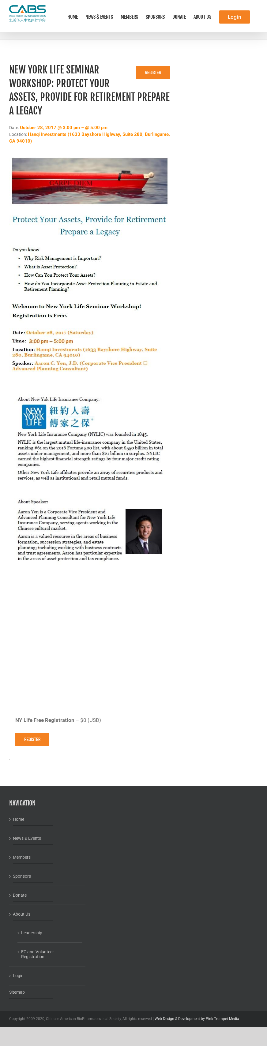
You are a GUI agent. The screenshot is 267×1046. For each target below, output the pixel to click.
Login (18, 975)
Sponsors (22, 876)
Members (22, 857)
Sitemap (17, 992)
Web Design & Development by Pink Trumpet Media (197, 1019)
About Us (21, 914)
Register (153, 72)
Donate (20, 895)
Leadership (31, 932)
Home (18, 819)
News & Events (27, 838)
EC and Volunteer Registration (37, 954)
